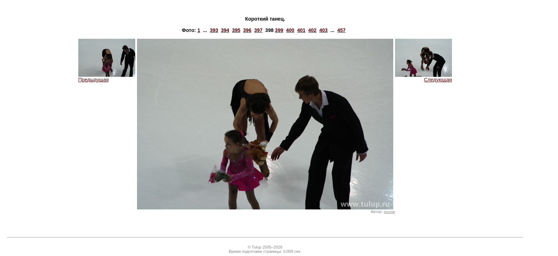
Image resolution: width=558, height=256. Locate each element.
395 (236, 30)
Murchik (389, 212)
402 (312, 30)
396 (247, 30)
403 (323, 30)
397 (258, 30)
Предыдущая (106, 77)
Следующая (423, 77)
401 (301, 30)
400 (290, 30)
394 (225, 30)
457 (341, 30)
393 (214, 30)
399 (279, 30)
